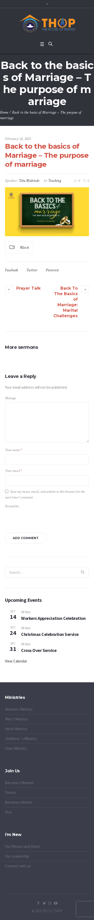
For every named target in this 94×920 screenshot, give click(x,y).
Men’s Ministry (16, 719)
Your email (13, 470)
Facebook (11, 270)
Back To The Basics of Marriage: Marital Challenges (65, 302)
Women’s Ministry (19, 709)
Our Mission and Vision (22, 846)
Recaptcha (12, 506)
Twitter (31, 270)
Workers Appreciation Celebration (53, 618)
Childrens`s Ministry (21, 738)
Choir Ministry (16, 748)
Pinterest (52, 270)
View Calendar (16, 661)
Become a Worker (19, 802)
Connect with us (18, 866)
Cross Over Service (38, 650)
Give (8, 812)
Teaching (54, 180)
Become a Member (19, 782)
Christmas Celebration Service (50, 634)
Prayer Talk (28, 288)
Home (4, 112)
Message (10, 398)
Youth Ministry (16, 728)
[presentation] (39, 519)
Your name (13, 450)
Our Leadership (17, 856)
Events (10, 792)
